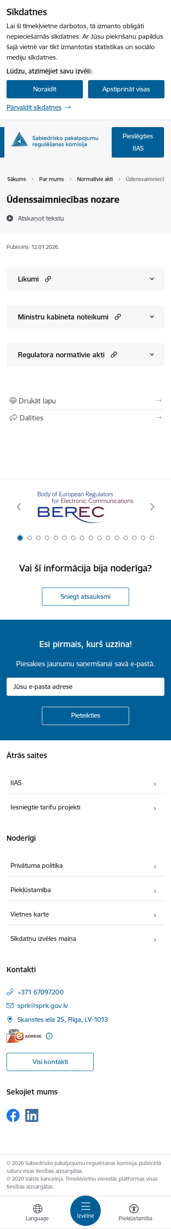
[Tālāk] (152, 506)
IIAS (15, 783)
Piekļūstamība (30, 890)
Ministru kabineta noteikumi (63, 316)
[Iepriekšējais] (19, 506)
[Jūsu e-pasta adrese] (85, 687)
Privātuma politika (36, 865)
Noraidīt (44, 89)
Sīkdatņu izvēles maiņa (43, 938)
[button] (47, 278)
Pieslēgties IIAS (138, 142)
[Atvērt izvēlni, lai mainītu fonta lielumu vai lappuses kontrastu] (134, 1214)
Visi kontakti (50, 1062)
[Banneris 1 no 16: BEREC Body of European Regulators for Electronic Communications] (85, 507)
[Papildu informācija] (49, 1036)
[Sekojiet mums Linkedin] (31, 1115)
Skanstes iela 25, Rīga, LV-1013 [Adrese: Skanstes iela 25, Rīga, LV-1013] (62, 1019)
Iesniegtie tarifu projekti (45, 807)
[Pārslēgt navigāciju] (85, 1210)
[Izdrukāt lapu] (85, 401)
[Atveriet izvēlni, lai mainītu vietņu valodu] (37, 1214)
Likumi (28, 279)
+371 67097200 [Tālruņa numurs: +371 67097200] (40, 992)
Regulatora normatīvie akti (61, 354)
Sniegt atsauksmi (85, 596)
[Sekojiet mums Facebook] (13, 1115)
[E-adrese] (24, 1036)
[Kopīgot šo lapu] (85, 418)
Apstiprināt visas (126, 89)
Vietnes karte (29, 914)
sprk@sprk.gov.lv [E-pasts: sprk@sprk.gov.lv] (42, 1005)
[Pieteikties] (85, 716)
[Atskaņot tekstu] (41, 218)
